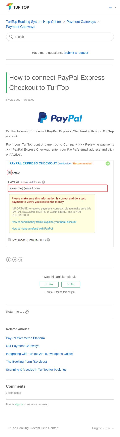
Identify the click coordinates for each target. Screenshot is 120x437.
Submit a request (76, 52)
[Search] (60, 37)
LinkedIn (20, 259)
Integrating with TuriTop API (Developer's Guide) (39, 354)
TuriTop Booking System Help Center (33, 22)
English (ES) (101, 428)
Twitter (14, 259)
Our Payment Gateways (22, 346)
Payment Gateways (81, 22)
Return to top (17, 311)
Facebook (8, 259)
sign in (19, 404)
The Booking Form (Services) (26, 361)
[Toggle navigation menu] (110, 7)
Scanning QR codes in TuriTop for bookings (36, 369)
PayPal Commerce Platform (25, 338)
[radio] (49, 284)
